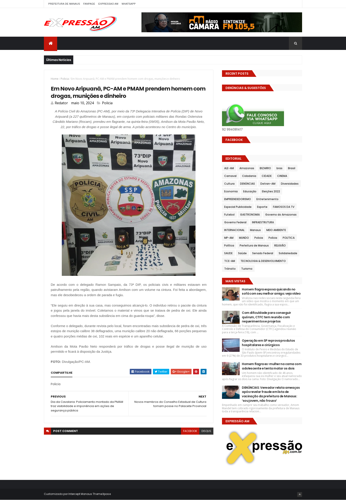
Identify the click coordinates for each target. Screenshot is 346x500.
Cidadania (249, 176)
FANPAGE (89, 3)
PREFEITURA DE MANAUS (64, 3)
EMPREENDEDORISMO (237, 199)
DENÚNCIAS (247, 184)
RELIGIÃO (280, 245)
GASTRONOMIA (250, 214)
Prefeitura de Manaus (254, 245)
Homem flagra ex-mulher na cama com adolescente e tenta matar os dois (271, 366)
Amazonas (246, 168)
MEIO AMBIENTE (276, 230)
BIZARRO (265, 168)
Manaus (255, 230)
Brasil (291, 168)
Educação (249, 191)
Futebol (229, 214)
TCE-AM (229, 261)
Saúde (242, 253)
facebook (190, 431)
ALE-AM (229, 168)
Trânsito (230, 269)
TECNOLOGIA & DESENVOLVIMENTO (263, 261)
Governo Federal (235, 222)
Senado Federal (262, 253)
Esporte (262, 207)
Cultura (229, 184)
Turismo (246, 269)
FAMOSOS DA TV (283, 207)
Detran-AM (267, 184)
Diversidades (290, 184)
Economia (231, 191)
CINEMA (282, 176)
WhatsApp (128, 3)
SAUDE (228, 253)
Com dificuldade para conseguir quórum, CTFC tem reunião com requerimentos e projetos (266, 317)
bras (279, 168)
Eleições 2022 (271, 191)
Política (229, 245)
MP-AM (228, 238)
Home (54, 79)
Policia (65, 79)
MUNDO (244, 238)
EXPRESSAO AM (108, 3)
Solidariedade (288, 253)
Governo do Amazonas (281, 214)
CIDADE (267, 176)
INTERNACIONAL (234, 230)
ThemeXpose (102, 494)
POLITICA (289, 238)
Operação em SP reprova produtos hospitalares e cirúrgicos (268, 342)
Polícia (273, 238)
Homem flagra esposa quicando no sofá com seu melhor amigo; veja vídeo (271, 291)
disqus (206, 431)
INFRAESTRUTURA (263, 222)
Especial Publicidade (238, 207)
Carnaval (230, 176)
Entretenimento (267, 199)
